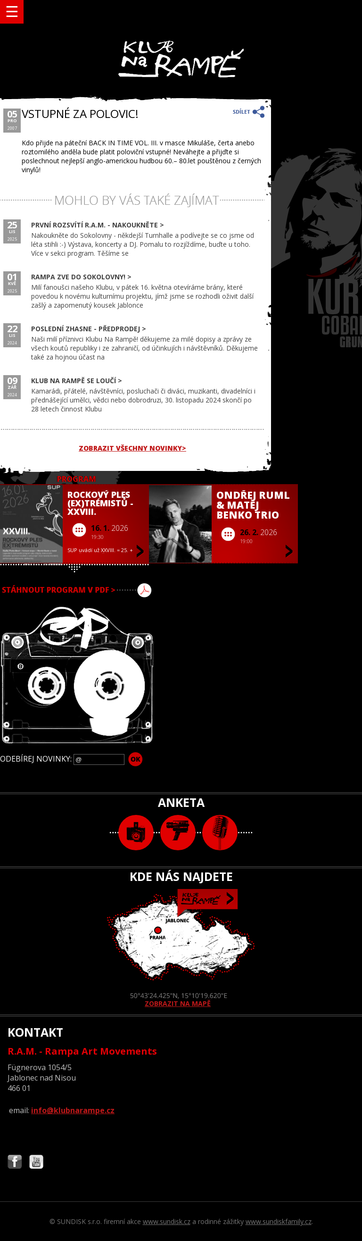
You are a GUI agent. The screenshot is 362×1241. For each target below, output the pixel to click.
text (220, 832)
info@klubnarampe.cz (73, 1110)
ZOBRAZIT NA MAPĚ (181, 948)
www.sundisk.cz (166, 1221)
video (178, 832)
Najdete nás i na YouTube (36, 1163)
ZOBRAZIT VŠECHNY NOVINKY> (132, 448)
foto (136, 832)
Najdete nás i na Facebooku (15, 1163)
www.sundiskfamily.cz (279, 1221)
